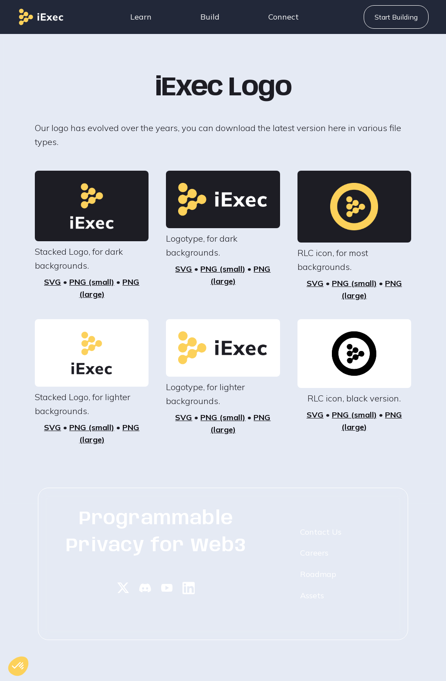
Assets (312, 595)
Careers (314, 553)
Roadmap (318, 574)
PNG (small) (91, 282)
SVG (52, 282)
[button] (141, 17)
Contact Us (320, 532)
